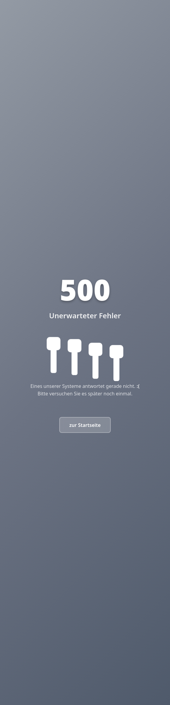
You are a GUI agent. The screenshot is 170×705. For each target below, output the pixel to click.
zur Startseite (85, 425)
